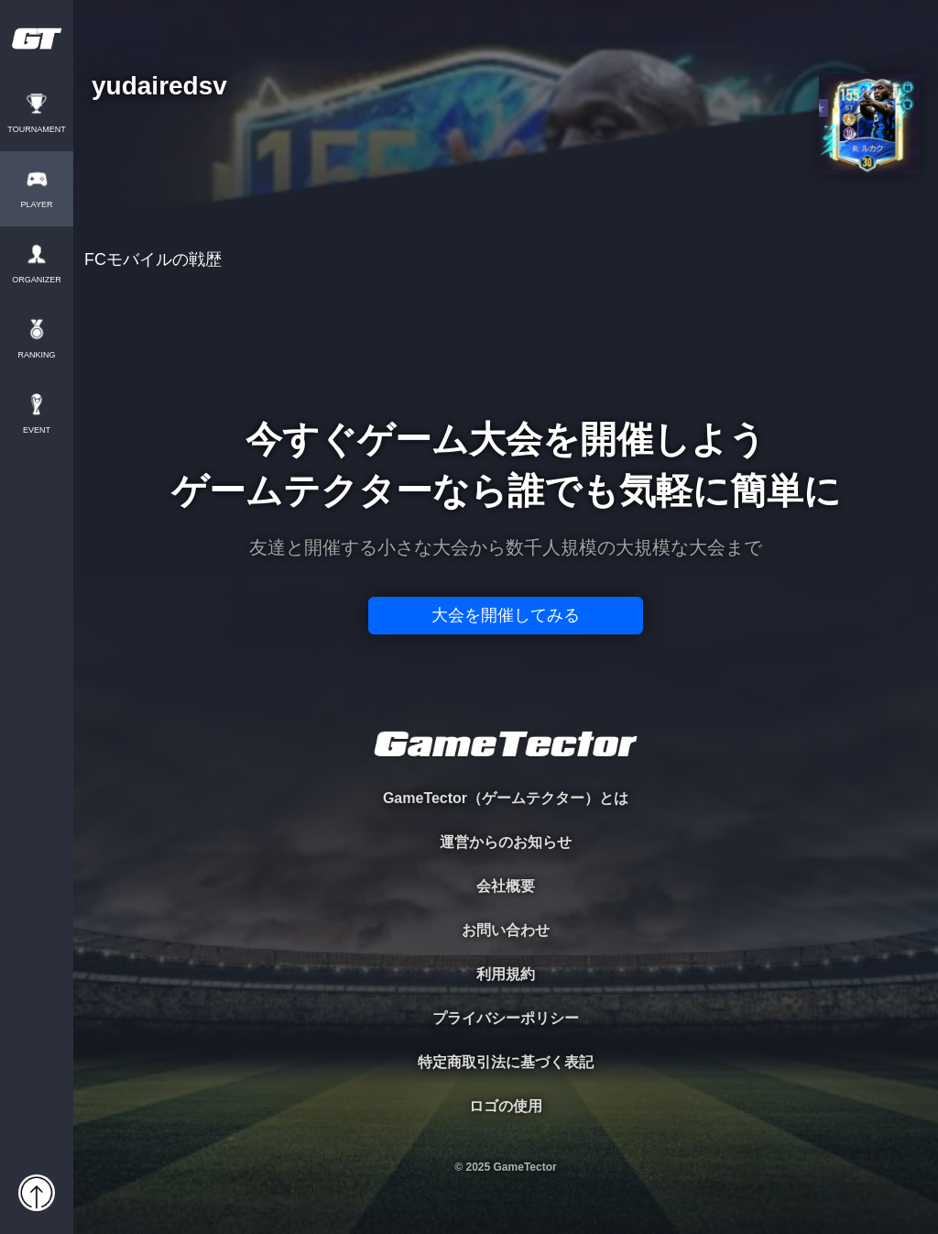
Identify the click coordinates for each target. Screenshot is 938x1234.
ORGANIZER (36, 280)
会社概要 (505, 886)
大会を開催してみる (505, 615)
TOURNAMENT (36, 130)
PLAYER (37, 205)
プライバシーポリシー (505, 1018)
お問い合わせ (506, 930)
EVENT (36, 430)
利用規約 (505, 974)
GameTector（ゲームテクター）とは (505, 798)
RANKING (36, 355)
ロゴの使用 (505, 1106)
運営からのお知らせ (506, 842)
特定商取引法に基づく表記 (506, 1062)
